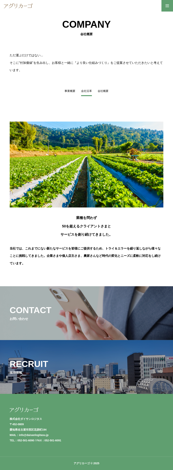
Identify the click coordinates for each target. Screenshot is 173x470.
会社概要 (103, 90)
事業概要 (70, 90)
